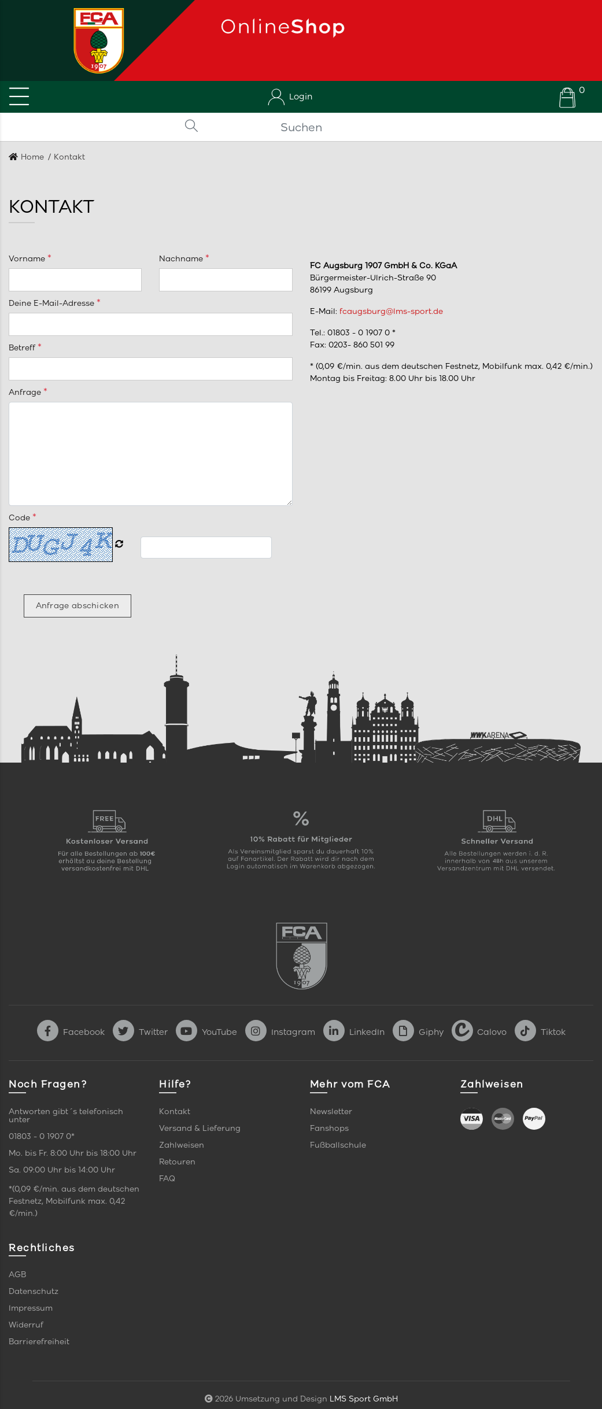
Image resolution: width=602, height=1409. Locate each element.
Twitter (140, 1032)
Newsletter (331, 1111)
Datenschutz (33, 1291)
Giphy (418, 1032)
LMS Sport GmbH (364, 1399)
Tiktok (540, 1032)
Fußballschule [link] (338, 1145)
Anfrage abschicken (77, 606)
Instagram (280, 1032)
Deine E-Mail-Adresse (53, 303)
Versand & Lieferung (200, 1128)
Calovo (479, 1032)
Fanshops (329, 1128)
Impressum (31, 1308)
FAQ (167, 1179)
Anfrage (26, 392)
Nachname (182, 259)
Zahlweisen (181, 1145)
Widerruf (26, 1325)
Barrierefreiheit (39, 1342)
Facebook (71, 1032)
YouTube (206, 1032)
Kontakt (174, 1111)
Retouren (177, 1162)
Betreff (23, 348)
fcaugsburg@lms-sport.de (391, 311)
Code (20, 518)
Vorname (28, 259)
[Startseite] (95, 40)
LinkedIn (354, 1032)
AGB (17, 1274)
